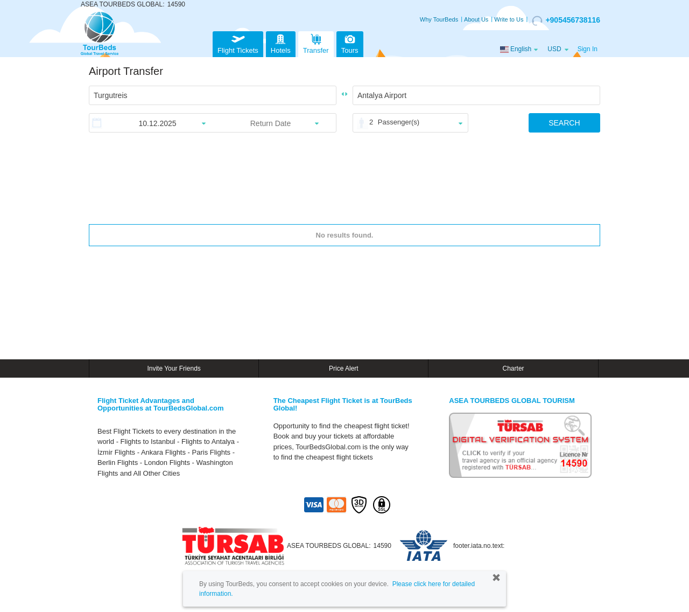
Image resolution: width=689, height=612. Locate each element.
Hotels (281, 42)
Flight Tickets (237, 42)
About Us (476, 19)
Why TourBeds (439, 19)
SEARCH (564, 123)
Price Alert (343, 368)
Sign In (587, 49)
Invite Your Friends (173, 368)
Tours (350, 42)
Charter (513, 368)
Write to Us (508, 19)
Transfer (316, 42)
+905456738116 (566, 20)
